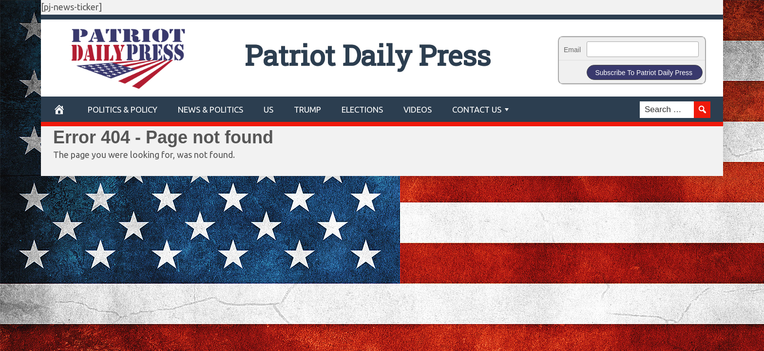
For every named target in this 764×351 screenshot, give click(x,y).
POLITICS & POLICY (122, 109)
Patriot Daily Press (368, 55)
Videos (417, 109)
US (268, 109)
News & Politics (210, 109)
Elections (362, 109)
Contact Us (476, 109)
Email (572, 50)
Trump (307, 109)
